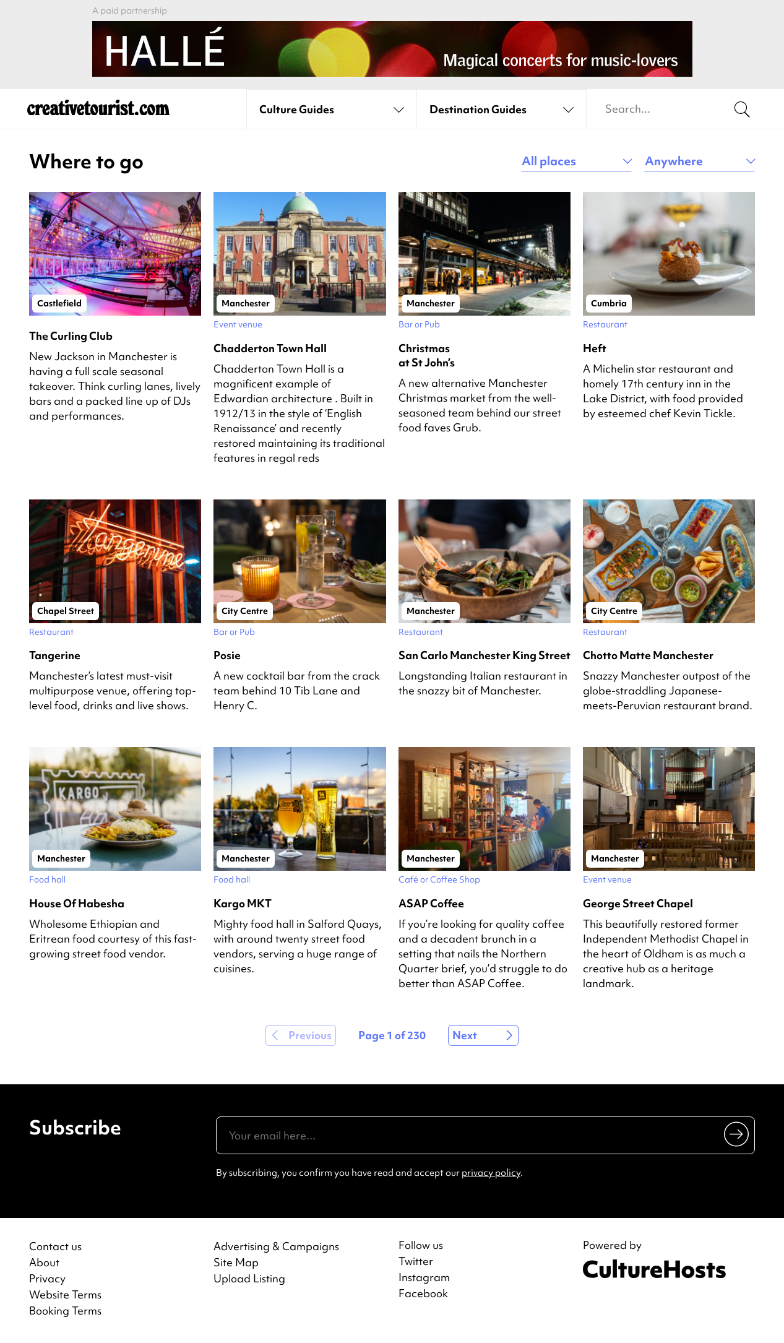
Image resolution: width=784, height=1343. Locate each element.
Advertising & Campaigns (276, 1246)
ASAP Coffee (431, 903)
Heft (594, 348)
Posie (227, 655)
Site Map (236, 1262)
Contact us (55, 1246)
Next (464, 1035)
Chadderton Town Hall (270, 348)
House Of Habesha (76, 903)
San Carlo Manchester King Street (484, 655)
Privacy (47, 1278)
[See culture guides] (331, 109)
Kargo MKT (242, 903)
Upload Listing (249, 1278)
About (44, 1262)
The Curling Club (71, 336)
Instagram (424, 1277)
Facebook (423, 1293)
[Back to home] (98, 109)
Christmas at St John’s (426, 355)
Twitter (415, 1261)
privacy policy (491, 1173)
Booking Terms (65, 1310)
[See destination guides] (501, 109)
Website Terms (65, 1294)
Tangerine (54, 655)
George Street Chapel (638, 903)
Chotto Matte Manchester (648, 655)
